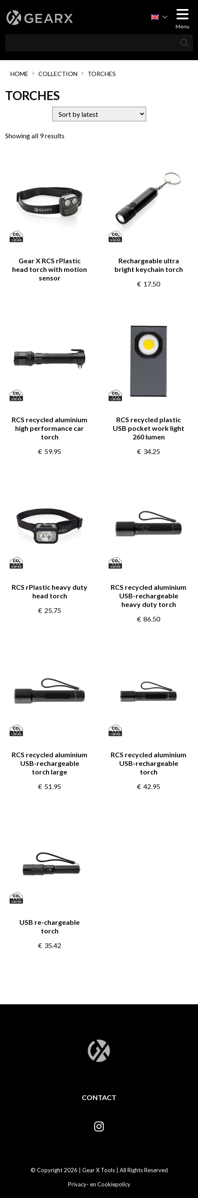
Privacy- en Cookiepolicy (99, 1184)
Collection (57, 73)
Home (19, 73)
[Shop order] (99, 114)
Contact (99, 1097)
